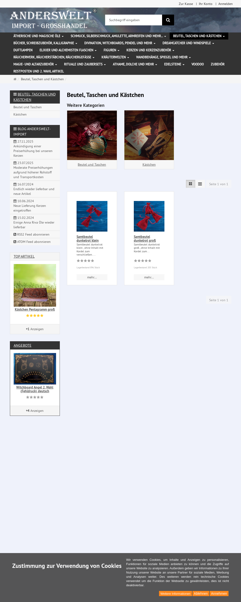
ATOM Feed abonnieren (32, 242)
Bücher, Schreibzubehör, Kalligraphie (45, 43)
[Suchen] (168, 20)
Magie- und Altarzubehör (35, 64)
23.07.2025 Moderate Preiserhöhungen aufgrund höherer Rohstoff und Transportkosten (33, 170)
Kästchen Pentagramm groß (35, 309)
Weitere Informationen (175, 593)
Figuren (111, 50)
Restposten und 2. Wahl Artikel (38, 71)
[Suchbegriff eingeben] (133, 20)
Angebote (23, 345)
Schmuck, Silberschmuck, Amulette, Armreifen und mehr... (118, 36)
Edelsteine (174, 64)
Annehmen (219, 593)
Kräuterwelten (115, 57)
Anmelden (225, 4)
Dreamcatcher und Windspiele (188, 43)
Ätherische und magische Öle (38, 36)
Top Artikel (24, 256)
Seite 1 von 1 (218, 184)
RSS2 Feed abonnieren (31, 234)
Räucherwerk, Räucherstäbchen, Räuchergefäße (53, 57)
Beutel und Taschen (92, 164)
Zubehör (218, 64)
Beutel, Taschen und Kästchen (199, 36)
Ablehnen (201, 593)
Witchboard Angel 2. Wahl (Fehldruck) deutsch (34, 389)
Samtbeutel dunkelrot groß (145, 238)
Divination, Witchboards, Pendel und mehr (119, 43)
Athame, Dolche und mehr (135, 64)
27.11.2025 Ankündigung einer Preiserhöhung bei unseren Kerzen (33, 148)
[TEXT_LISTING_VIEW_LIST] (190, 184)
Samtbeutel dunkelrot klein (88, 238)
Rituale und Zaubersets (85, 64)
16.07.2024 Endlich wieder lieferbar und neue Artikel (33, 189)
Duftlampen (23, 50)
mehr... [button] (92, 277)
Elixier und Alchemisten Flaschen (68, 50)
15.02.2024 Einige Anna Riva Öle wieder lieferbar (33, 222)
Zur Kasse (186, 4)
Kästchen (149, 164)
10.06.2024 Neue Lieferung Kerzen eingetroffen (29, 206)
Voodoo (198, 64)
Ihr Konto (205, 4)
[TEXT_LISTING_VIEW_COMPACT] (200, 184)
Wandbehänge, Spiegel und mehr (163, 57)
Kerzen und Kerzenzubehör (150, 50)
